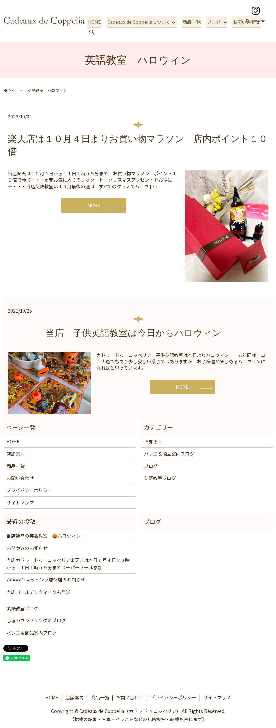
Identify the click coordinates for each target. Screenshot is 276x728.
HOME (95, 32)
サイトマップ (20, 502)
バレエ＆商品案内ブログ (169, 453)
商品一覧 (190, 32)
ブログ (210, 32)
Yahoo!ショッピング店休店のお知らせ (46, 579)
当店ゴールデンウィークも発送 (38, 592)
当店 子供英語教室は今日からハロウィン (138, 333)
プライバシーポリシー (29, 490)
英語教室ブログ (160, 478)
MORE (93, 205)
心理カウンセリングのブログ (36, 620)
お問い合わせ (242, 32)
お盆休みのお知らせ (27, 548)
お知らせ (153, 441)
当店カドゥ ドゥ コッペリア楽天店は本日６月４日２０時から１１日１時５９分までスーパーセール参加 (68, 563)
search (265, 32)
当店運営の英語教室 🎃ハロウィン (43, 536)
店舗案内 (16, 453)
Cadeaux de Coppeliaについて (137, 32)
